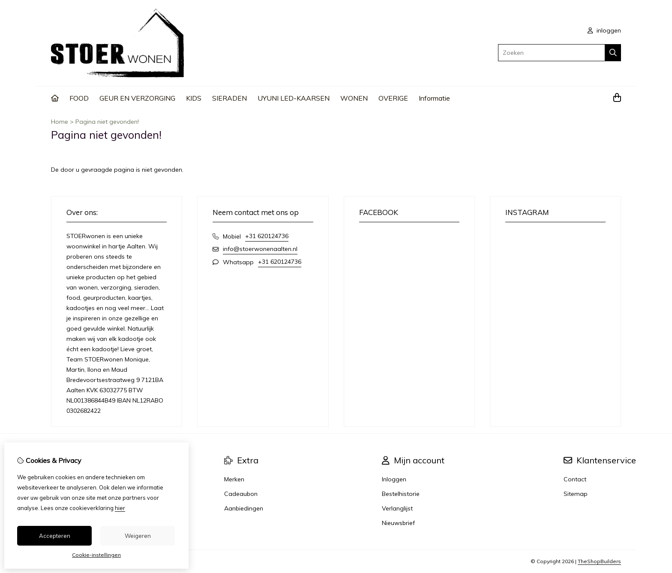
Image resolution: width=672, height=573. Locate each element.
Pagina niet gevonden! (107, 121)
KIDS (193, 98)
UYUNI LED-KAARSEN (294, 98)
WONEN (354, 98)
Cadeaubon (241, 494)
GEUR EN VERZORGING (137, 98)
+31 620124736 (266, 236)
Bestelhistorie (401, 494)
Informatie (434, 98)
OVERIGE (393, 98)
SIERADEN (229, 98)
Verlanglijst (397, 508)
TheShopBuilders (599, 561)
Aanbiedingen (243, 508)
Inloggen (394, 479)
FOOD (79, 98)
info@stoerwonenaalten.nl (260, 249)
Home (59, 121)
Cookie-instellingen (96, 555)
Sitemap (576, 494)
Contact (575, 479)
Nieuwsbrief (398, 523)
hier (120, 507)
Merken (234, 479)
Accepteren (54, 535)
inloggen (604, 30)
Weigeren (138, 535)
